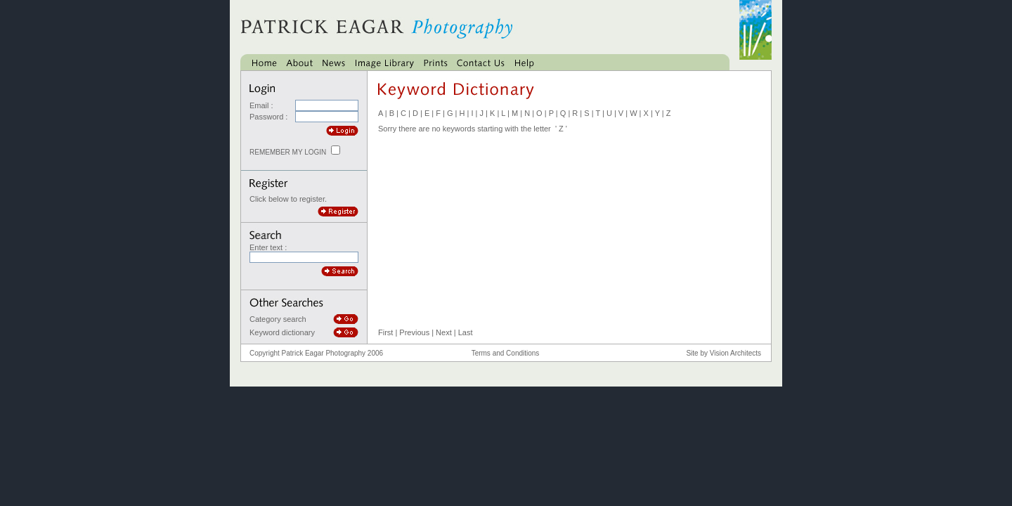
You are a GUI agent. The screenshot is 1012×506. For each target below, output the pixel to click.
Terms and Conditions (506, 353)
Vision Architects (735, 353)
